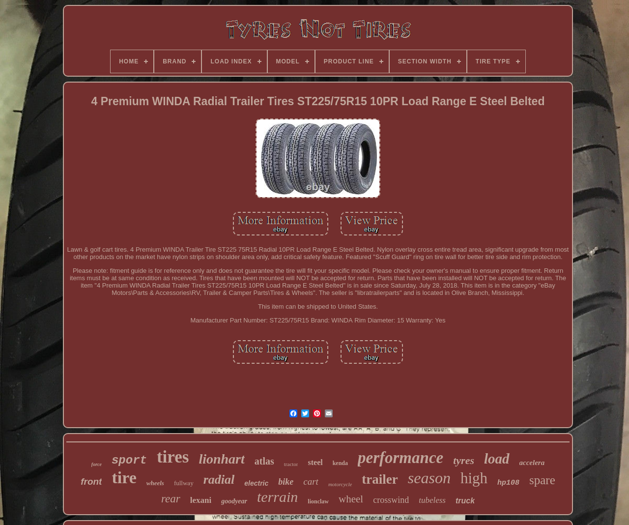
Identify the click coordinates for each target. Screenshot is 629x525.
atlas (264, 461)
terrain (277, 497)
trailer (380, 479)
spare (542, 480)
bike (285, 482)
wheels (155, 483)
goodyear (234, 501)
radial (219, 479)
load (497, 459)
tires (173, 457)
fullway (184, 483)
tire (124, 477)
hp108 (508, 483)
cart (310, 481)
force (96, 464)
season (429, 478)
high (473, 478)
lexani (200, 500)
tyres (463, 460)
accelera (532, 463)
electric (256, 483)
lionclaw (318, 501)
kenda (340, 463)
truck (465, 500)
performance (400, 458)
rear (170, 499)
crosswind (391, 500)
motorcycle (340, 484)
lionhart (221, 459)
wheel (351, 499)
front (91, 481)
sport (129, 460)
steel (315, 462)
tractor (291, 464)
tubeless (432, 500)
